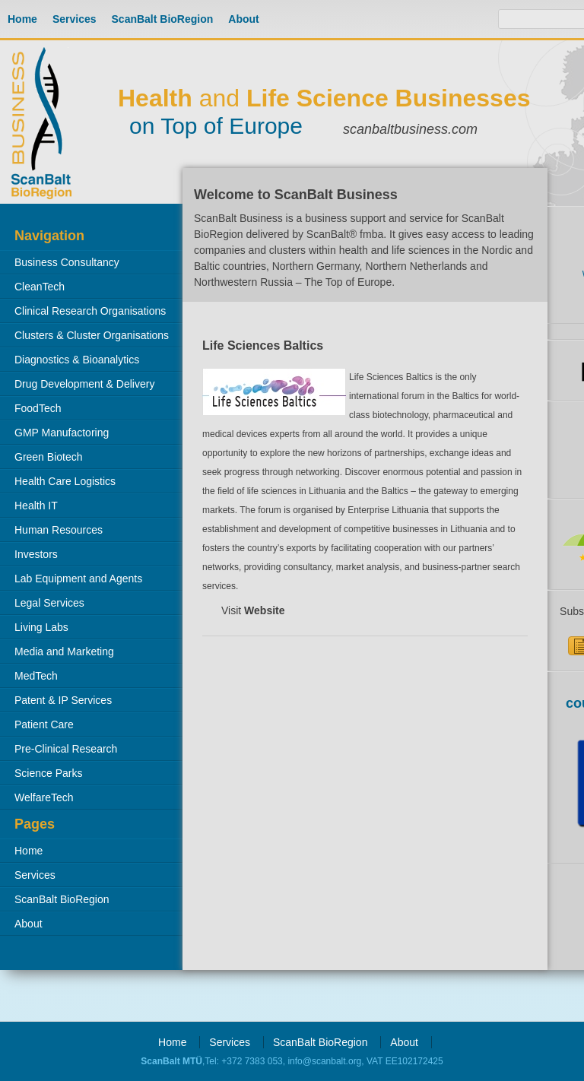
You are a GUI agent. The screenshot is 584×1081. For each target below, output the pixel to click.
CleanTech (39, 287)
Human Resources (58, 530)
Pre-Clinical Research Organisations (58, 752)
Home (22, 19)
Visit (253, 610)
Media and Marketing (64, 651)
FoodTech (37, 408)
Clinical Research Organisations (90, 311)
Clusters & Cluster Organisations (91, 335)
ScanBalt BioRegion (163, 19)
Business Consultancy (66, 262)
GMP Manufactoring (61, 432)
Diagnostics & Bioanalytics (76, 359)
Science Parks (48, 773)
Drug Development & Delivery (84, 384)
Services (74, 19)
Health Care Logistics (65, 481)
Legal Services (49, 603)
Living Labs (41, 627)
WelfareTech (44, 797)
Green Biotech (48, 457)
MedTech (36, 676)
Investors (36, 554)
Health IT (36, 505)
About (243, 19)
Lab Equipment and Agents (78, 578)
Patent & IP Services (63, 700)
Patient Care (44, 724)
